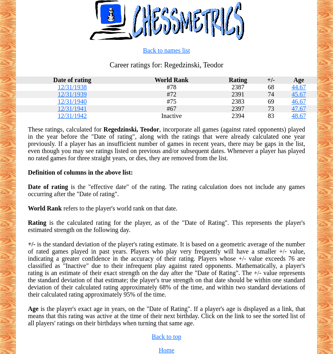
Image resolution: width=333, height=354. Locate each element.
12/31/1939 (72, 94)
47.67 (299, 108)
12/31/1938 (72, 87)
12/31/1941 (72, 108)
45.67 (299, 94)
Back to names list (166, 50)
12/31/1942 (72, 115)
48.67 (299, 115)
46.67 (299, 101)
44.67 (299, 87)
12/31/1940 (72, 101)
